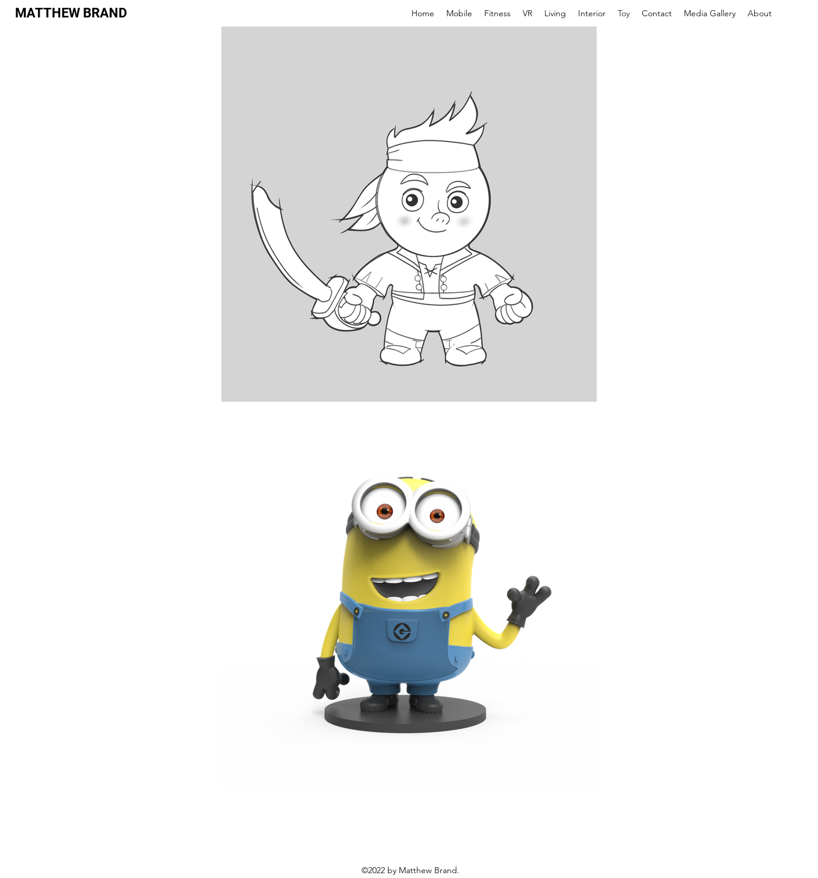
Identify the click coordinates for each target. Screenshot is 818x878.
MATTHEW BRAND (71, 12)
